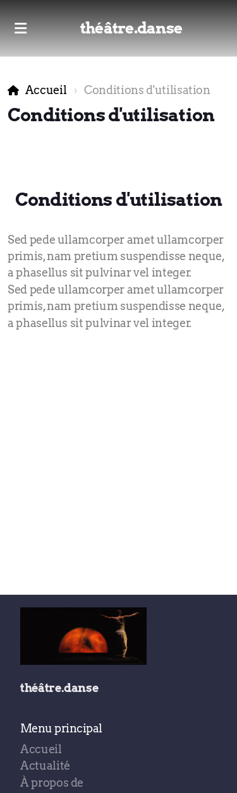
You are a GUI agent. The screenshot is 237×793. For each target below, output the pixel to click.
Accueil (46, 90)
